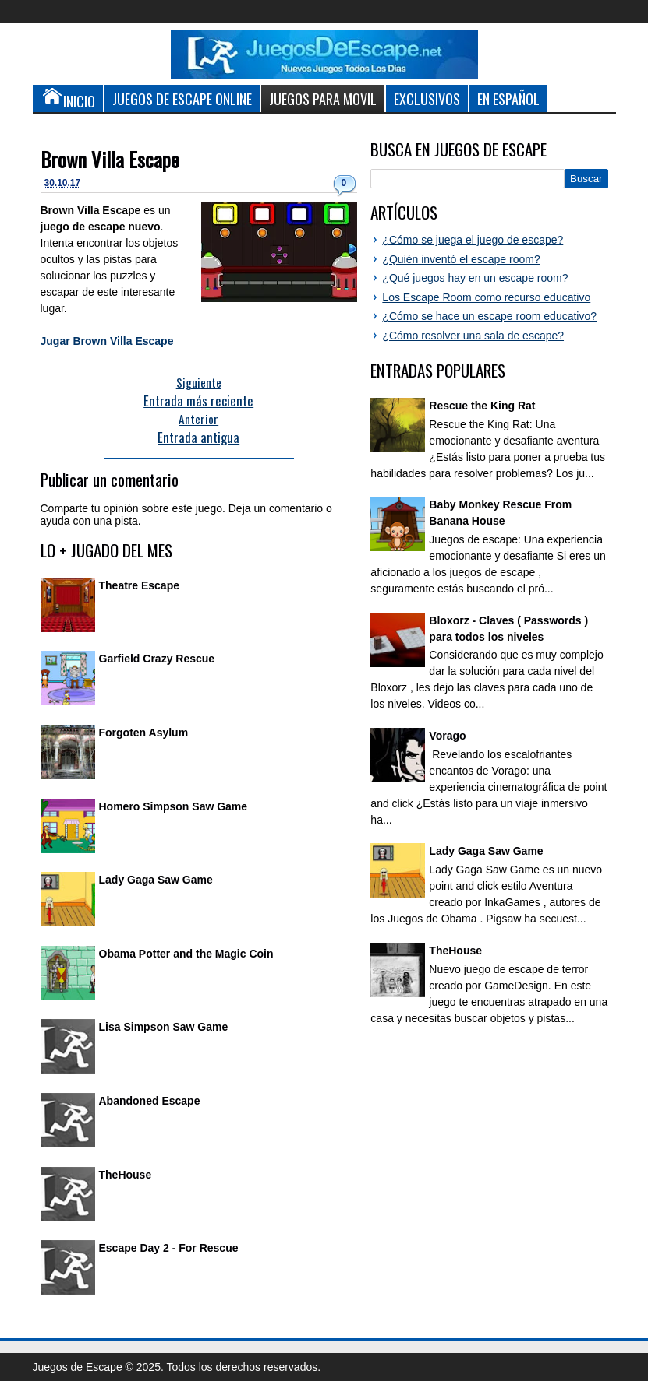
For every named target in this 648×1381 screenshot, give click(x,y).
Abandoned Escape (149, 1101)
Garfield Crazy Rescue (157, 658)
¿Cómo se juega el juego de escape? (472, 240)
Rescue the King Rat (482, 405)
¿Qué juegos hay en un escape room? (475, 278)
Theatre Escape (139, 585)
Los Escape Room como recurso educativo (486, 297)
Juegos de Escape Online (182, 98)
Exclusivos (427, 98)
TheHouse (125, 1174)
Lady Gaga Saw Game (156, 879)
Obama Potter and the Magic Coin (186, 953)
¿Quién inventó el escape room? (461, 259)
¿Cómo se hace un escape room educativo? (489, 316)
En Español (508, 98)
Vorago (447, 735)
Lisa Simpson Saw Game (163, 1027)
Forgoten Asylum (144, 732)
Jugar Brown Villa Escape (107, 341)
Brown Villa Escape (110, 159)
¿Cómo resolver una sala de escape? (473, 335)
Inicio (68, 98)
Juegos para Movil (323, 98)
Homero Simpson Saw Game (173, 806)
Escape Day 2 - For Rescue (169, 1248)
